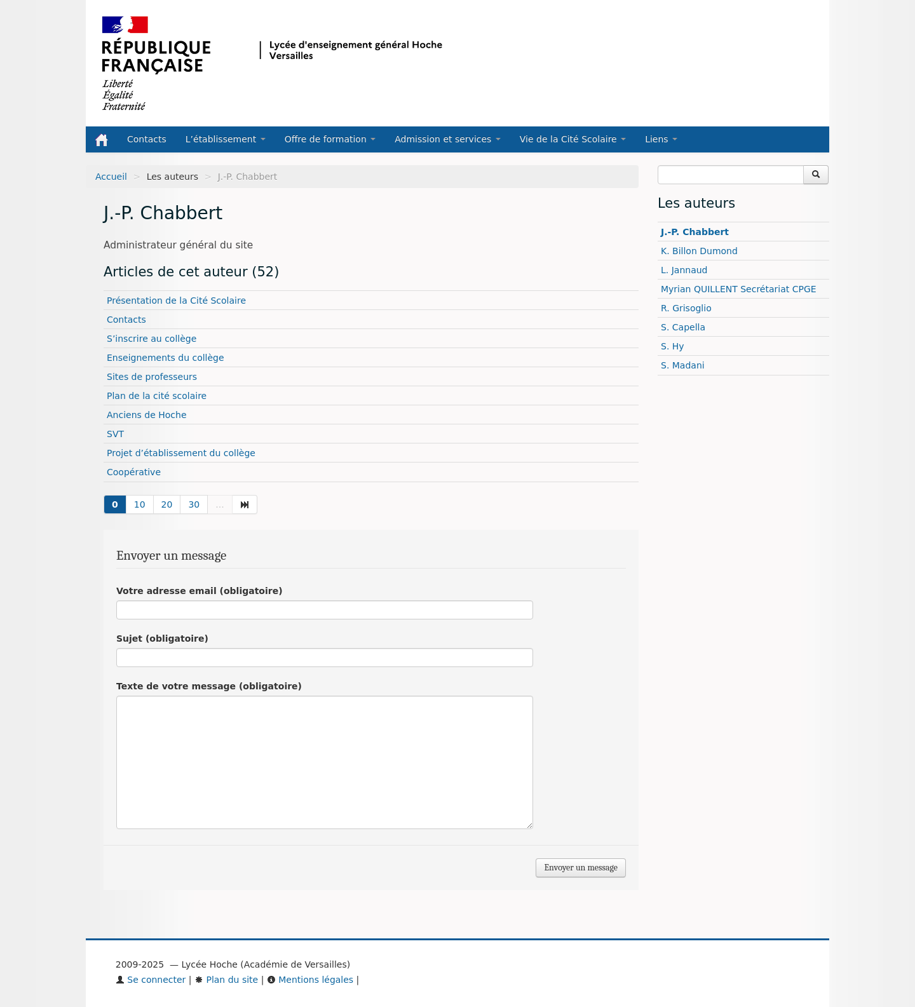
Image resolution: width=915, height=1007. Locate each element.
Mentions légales (310, 980)
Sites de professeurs (152, 377)
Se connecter (151, 980)
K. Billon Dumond (699, 251)
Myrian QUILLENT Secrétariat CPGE (739, 289)
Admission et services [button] (448, 139)
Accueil (111, 177)
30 (194, 504)
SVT (115, 434)
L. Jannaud (684, 270)
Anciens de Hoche (147, 415)
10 (140, 504)
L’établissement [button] (226, 139)
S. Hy (672, 346)
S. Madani (683, 365)
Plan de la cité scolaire (157, 396)
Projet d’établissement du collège (181, 453)
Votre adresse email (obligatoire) (199, 591)
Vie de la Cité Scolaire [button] (573, 139)
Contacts (146, 139)
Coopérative (134, 472)
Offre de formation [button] (330, 139)
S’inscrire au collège (151, 339)
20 (167, 504)
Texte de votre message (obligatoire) (209, 686)
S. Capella (683, 327)
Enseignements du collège (165, 358)
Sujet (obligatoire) (162, 638)
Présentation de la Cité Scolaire (176, 300)
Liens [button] (661, 139)
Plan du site (226, 980)
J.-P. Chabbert (695, 232)
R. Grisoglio (686, 308)
